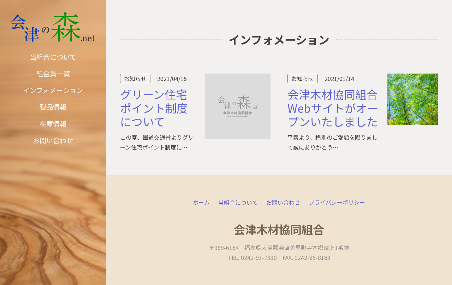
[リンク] (53, 27)
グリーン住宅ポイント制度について (154, 107)
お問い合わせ (283, 202)
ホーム (201, 202)
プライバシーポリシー (337, 202)
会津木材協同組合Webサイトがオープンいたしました (333, 107)
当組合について (238, 202)
